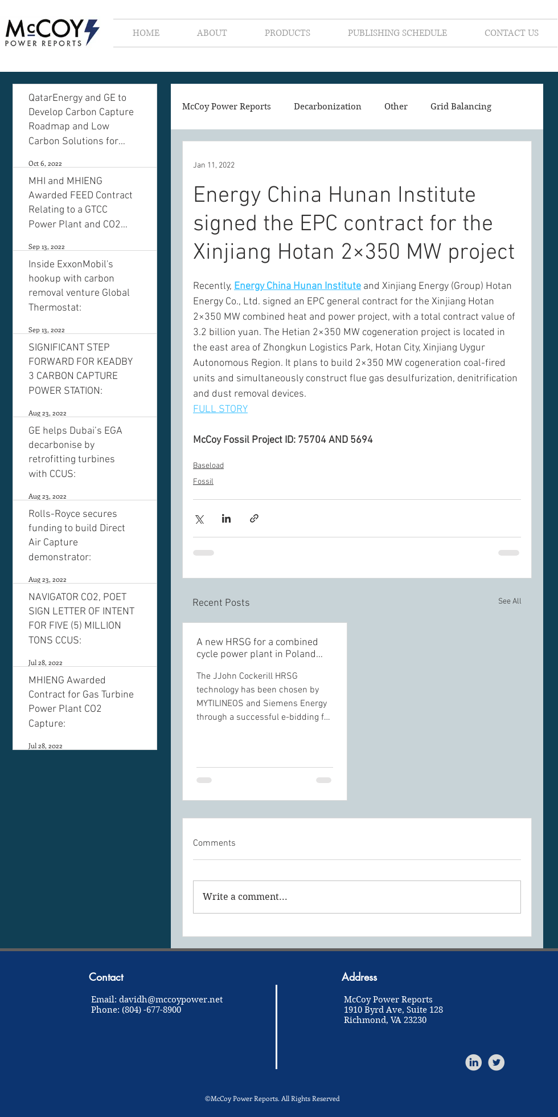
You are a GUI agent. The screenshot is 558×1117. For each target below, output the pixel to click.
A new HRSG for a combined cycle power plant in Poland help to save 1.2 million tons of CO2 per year (262, 649)
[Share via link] (254, 518)
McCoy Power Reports (226, 106)
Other (396, 106)
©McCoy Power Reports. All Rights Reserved (272, 1098)
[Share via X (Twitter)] (198, 518)
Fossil (203, 482)
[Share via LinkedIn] (226, 518)
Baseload (208, 466)
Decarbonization (328, 106)
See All (510, 601)
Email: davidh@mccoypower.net (157, 999)
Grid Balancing (460, 106)
